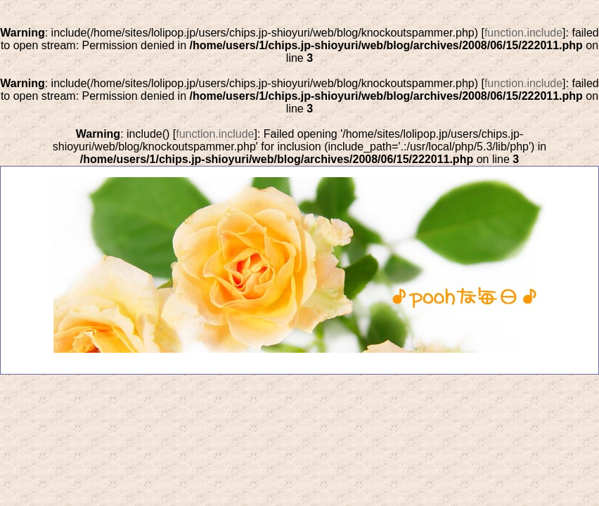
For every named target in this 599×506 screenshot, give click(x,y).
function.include (523, 33)
